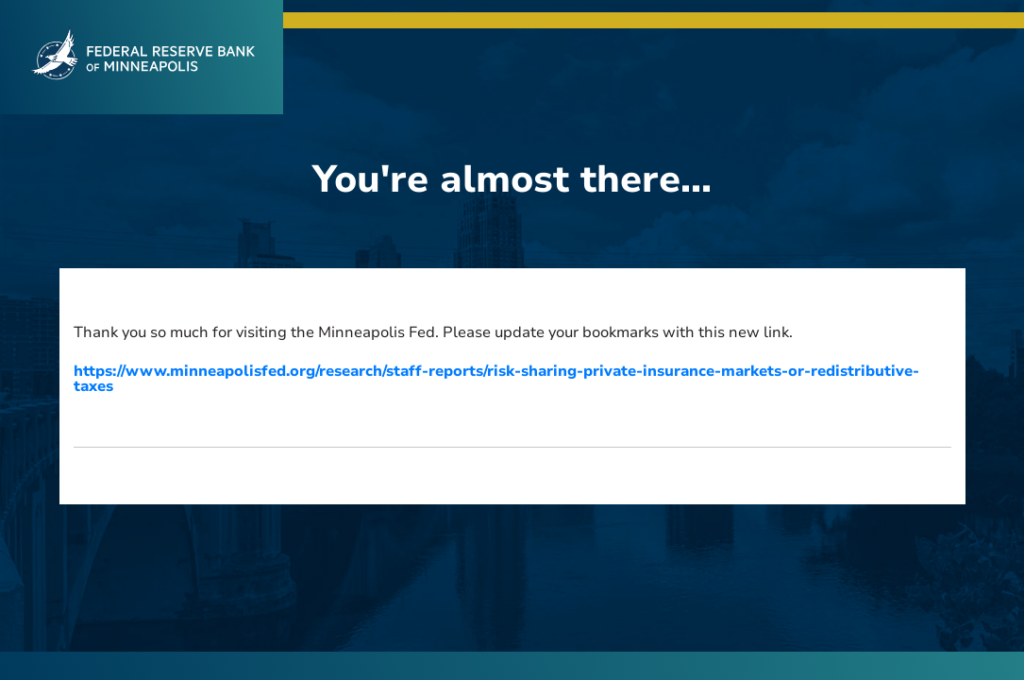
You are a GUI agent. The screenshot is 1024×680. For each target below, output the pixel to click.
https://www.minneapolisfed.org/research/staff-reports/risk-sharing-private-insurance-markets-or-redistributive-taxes (496, 379)
